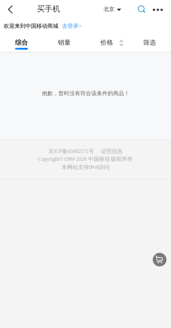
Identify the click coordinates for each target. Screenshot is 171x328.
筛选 (149, 42)
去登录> (72, 26)
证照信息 (112, 151)
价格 (106, 42)
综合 (21, 42)
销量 (64, 42)
